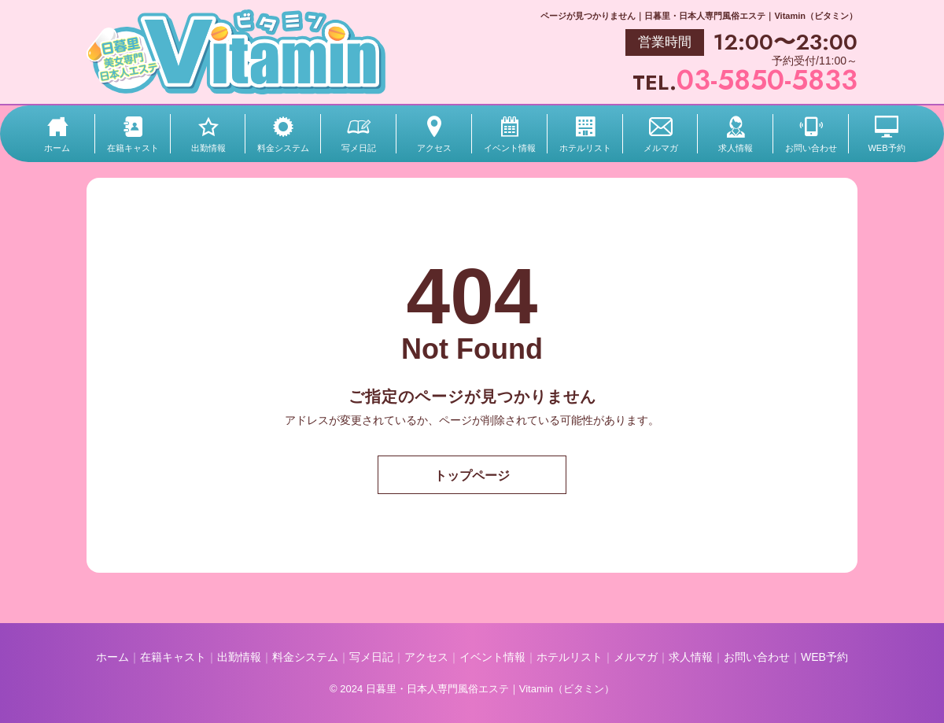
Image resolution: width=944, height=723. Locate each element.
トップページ (472, 475)
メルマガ (660, 148)
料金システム (283, 148)
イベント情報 (510, 148)
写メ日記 (358, 148)
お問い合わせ (811, 148)
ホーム (57, 148)
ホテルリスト (585, 148)
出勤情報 (208, 148)
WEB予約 (886, 148)
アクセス (434, 148)
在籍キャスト (133, 148)
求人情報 (735, 148)
